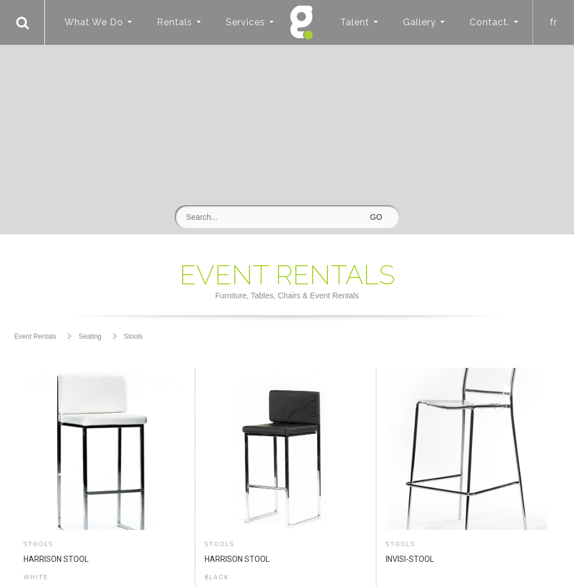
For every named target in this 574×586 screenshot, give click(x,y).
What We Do (93, 22)
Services (245, 22)
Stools (133, 336)
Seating (89, 336)
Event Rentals (36, 336)
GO (376, 217)
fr (553, 22)
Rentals (174, 22)
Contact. (490, 22)
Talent (354, 22)
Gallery (419, 22)
